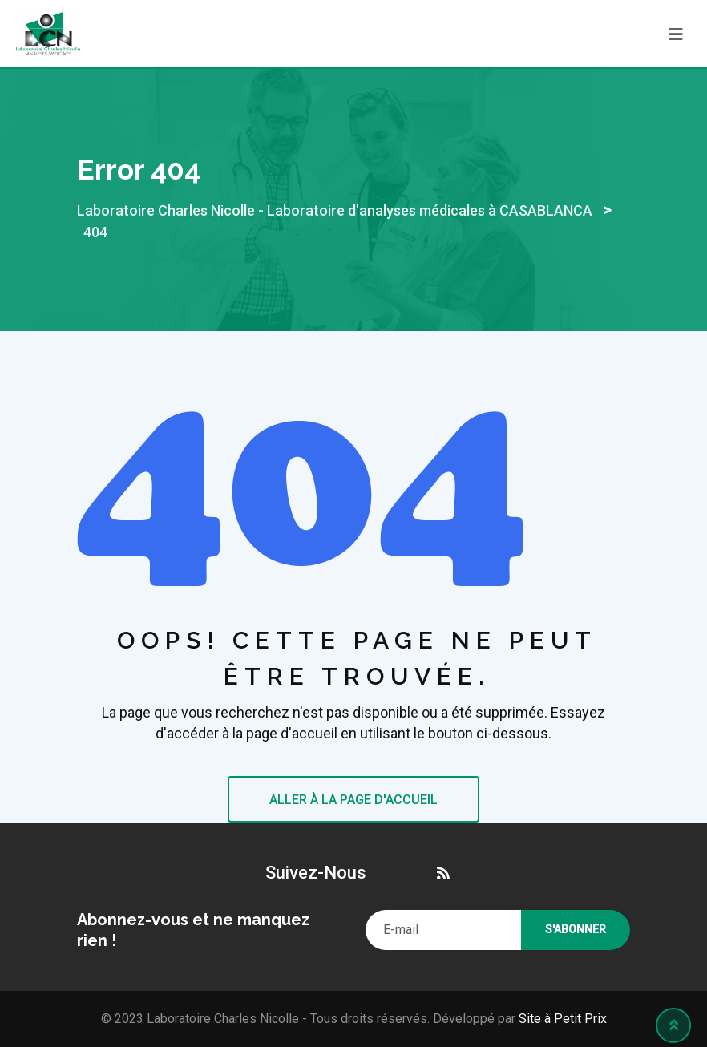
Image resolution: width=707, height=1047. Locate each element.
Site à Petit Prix (561, 1018)
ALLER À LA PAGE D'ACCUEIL (353, 799)
